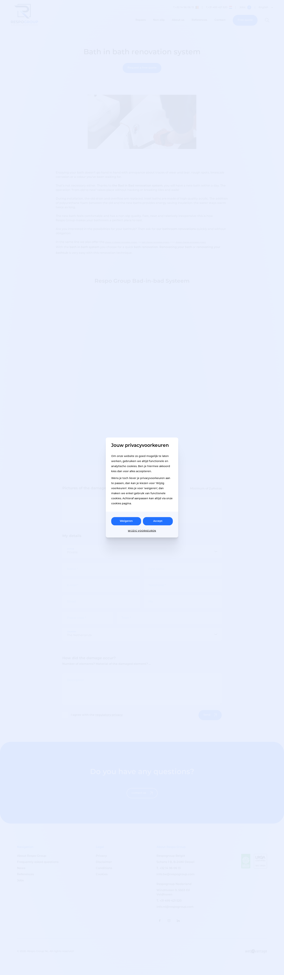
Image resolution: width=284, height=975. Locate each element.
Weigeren (126, 521)
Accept (157, 521)
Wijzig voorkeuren (142, 531)
